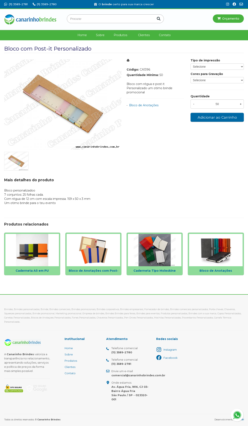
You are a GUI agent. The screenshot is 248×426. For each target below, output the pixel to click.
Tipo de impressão (205, 60)
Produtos (120, 35)
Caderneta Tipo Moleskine (154, 271)
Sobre (100, 35)
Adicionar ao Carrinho (217, 117)
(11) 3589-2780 (45, 4)
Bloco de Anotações (143, 105)
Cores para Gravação (207, 74)
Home (82, 35)
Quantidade (200, 96)
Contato (165, 35)
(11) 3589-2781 (16, 4)
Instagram (170, 349)
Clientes (144, 35)
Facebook (170, 357)
